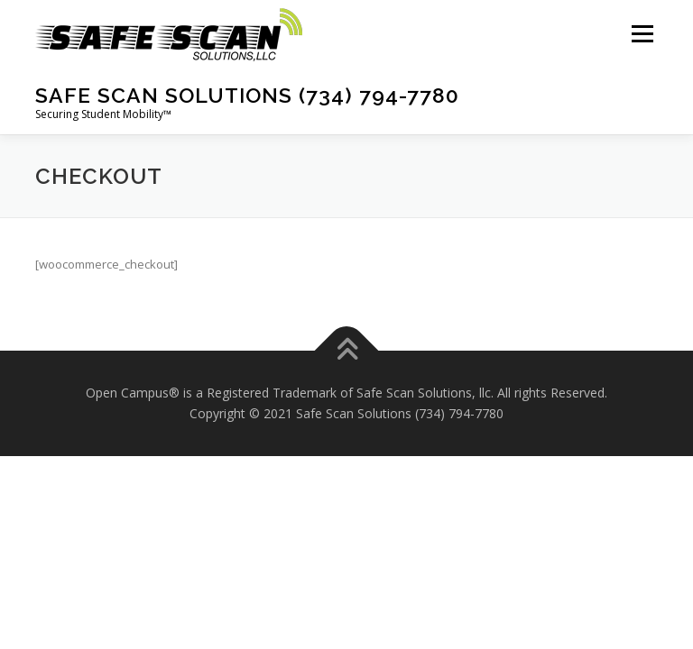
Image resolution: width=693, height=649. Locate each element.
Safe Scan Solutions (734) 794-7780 (247, 95)
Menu (642, 33)
